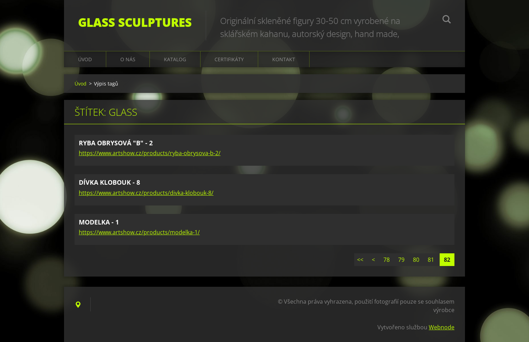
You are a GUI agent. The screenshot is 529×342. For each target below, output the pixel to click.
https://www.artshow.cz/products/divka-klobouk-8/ (146, 193)
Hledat (446, 20)
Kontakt (283, 59)
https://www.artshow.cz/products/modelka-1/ (139, 232)
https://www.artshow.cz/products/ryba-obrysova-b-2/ (150, 153)
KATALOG (175, 59)
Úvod (85, 59)
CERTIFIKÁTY (229, 59)
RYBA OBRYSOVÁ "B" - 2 (116, 143)
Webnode (441, 327)
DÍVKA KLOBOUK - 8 (109, 182)
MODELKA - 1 (99, 222)
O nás (127, 59)
